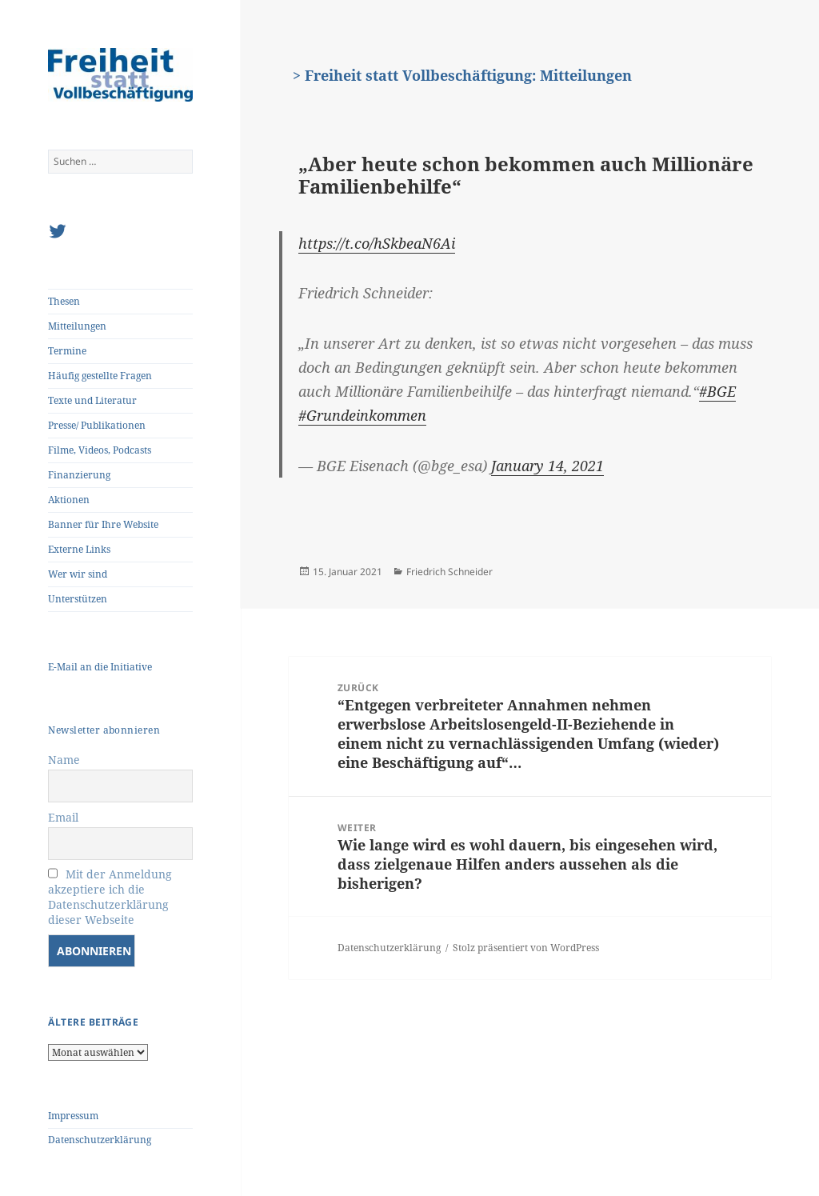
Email (63, 817)
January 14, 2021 (547, 465)
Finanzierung (79, 475)
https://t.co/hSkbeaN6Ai (376, 243)
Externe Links (79, 549)
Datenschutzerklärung (99, 1139)
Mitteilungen (77, 326)
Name (64, 759)
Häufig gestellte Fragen (100, 375)
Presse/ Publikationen (97, 425)
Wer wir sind (77, 574)
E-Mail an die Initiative (100, 667)
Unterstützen (77, 599)
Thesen (64, 301)
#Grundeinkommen (362, 415)
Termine (67, 351)
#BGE (717, 391)
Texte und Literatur (92, 400)
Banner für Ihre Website (103, 524)
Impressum (73, 1115)
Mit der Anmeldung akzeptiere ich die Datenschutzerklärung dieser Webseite (110, 896)
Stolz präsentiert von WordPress (526, 947)
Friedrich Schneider (449, 571)
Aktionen (69, 499)
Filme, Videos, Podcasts (99, 450)
